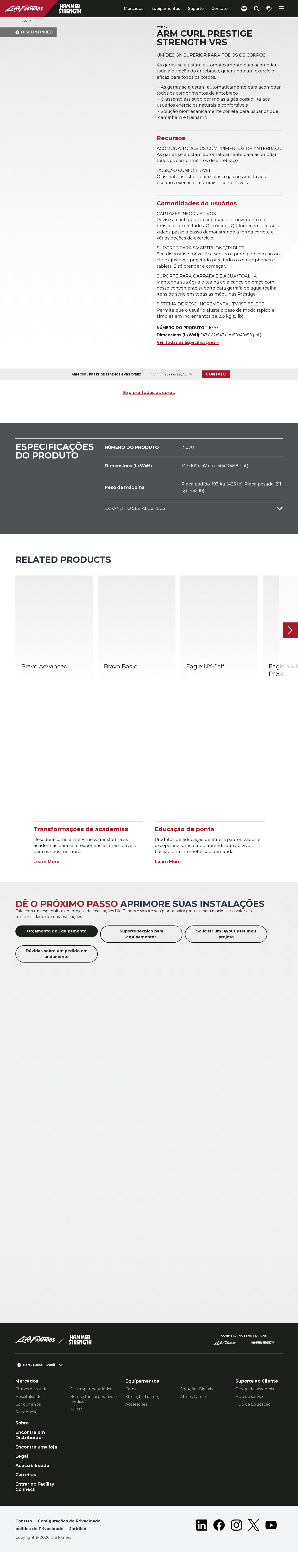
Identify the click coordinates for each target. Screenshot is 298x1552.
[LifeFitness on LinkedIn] (201, 1526)
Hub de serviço (250, 1396)
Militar (76, 1409)
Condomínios (28, 1404)
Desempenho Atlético (91, 1389)
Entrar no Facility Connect (34, 1486)
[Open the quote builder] (269, 8)
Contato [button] (23, 1521)
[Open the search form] (256, 8)
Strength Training (142, 1396)
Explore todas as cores (149, 392)
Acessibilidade (32, 1465)
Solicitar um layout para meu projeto (226, 934)
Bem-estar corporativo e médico (93, 1399)
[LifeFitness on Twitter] (253, 1526)
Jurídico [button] (77, 1528)
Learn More (46, 861)
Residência (25, 1412)
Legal (21, 1456)
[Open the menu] (281, 8)
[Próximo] (290, 630)
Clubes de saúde (31, 1389)
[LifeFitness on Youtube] (271, 1526)
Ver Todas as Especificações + (188, 342)
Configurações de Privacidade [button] (69, 1521)
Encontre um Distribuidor (30, 1435)
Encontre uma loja (36, 1447)
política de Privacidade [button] (39, 1528)
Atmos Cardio (193, 1396)
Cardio (131, 1389)
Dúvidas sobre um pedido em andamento (57, 954)
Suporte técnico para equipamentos (141, 934)
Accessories (136, 1404)
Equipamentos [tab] (165, 8)
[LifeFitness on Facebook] (219, 1526)
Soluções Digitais (196, 1389)
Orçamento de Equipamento (56, 931)
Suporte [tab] (196, 8)
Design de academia (254, 1389)
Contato (219, 8)
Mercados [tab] (133, 8)
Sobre (22, 1423)
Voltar (25, 21)
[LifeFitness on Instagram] (236, 1526)
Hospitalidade (28, 1396)
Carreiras (25, 1474)
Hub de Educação (253, 1404)
